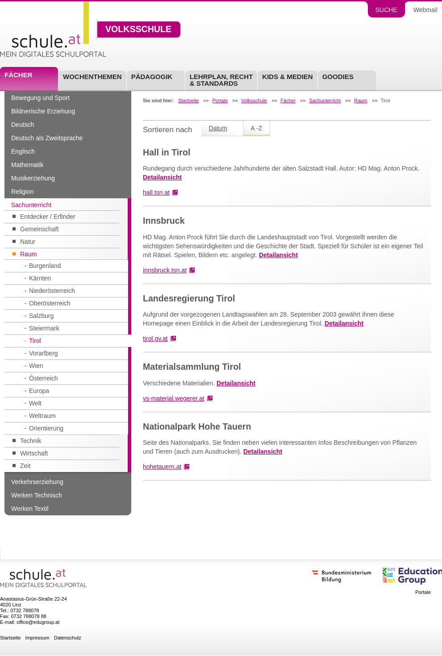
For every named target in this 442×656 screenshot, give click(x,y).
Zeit (25, 466)
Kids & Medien (287, 76)
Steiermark (44, 328)
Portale (220, 100)
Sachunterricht (31, 205)
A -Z (257, 128)
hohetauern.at (162, 466)
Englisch (23, 151)
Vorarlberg (43, 353)
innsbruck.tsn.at (165, 270)
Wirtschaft (34, 453)
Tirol (35, 341)
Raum (28, 254)
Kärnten (40, 278)
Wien (36, 366)
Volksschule (138, 29)
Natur (27, 241)
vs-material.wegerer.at (173, 398)
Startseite (188, 100)
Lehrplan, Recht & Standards (221, 80)
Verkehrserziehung (37, 482)
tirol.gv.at (155, 338)
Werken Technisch (36, 495)
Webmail (425, 10)
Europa (39, 391)
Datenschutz (67, 637)
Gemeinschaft (39, 229)
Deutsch (22, 124)
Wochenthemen (92, 76)
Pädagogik (152, 76)
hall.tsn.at (156, 192)
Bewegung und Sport (40, 98)
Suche (386, 9)
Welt (35, 403)
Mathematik (27, 165)
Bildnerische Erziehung (43, 111)
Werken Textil (30, 509)
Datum (218, 128)
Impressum (37, 637)
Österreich (43, 378)
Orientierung (46, 428)
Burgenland (45, 266)
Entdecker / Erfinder (47, 216)
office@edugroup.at (38, 622)
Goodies (338, 76)
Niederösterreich (52, 291)
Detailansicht (162, 177)
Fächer (18, 74)
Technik (30, 441)
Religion (22, 191)
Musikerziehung (33, 178)
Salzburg (41, 316)
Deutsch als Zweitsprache (47, 138)
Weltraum (42, 416)
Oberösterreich (50, 303)
